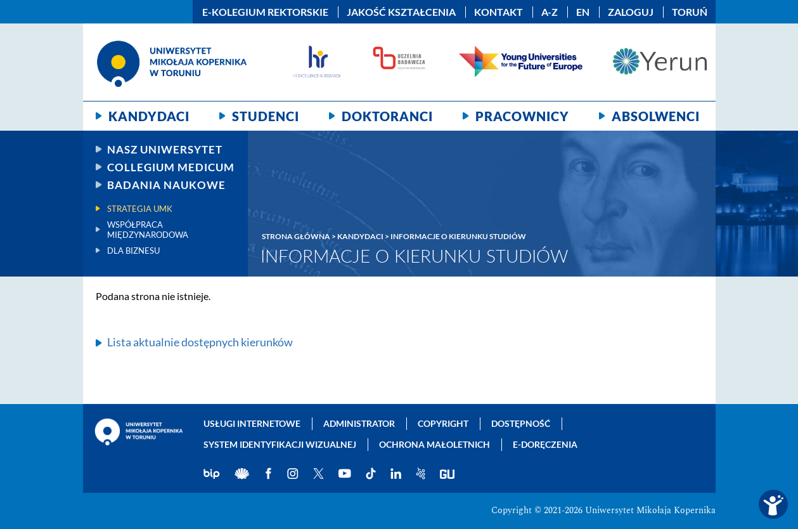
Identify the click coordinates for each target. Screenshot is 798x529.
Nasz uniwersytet (164, 149)
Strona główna (296, 236)
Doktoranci (387, 116)
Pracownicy (522, 116)
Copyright (443, 423)
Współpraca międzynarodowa (147, 229)
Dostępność (520, 423)
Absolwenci (656, 116)
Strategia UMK (139, 209)
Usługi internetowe (251, 423)
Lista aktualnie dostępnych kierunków (200, 342)
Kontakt (498, 12)
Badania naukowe (166, 185)
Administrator (359, 423)
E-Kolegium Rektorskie (265, 12)
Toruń (689, 12)
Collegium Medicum (171, 167)
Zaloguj (630, 12)
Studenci (265, 116)
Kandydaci (149, 116)
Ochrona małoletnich (434, 444)
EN (582, 12)
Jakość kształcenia (401, 12)
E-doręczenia (545, 444)
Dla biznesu (133, 250)
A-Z (549, 12)
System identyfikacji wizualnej (279, 444)
